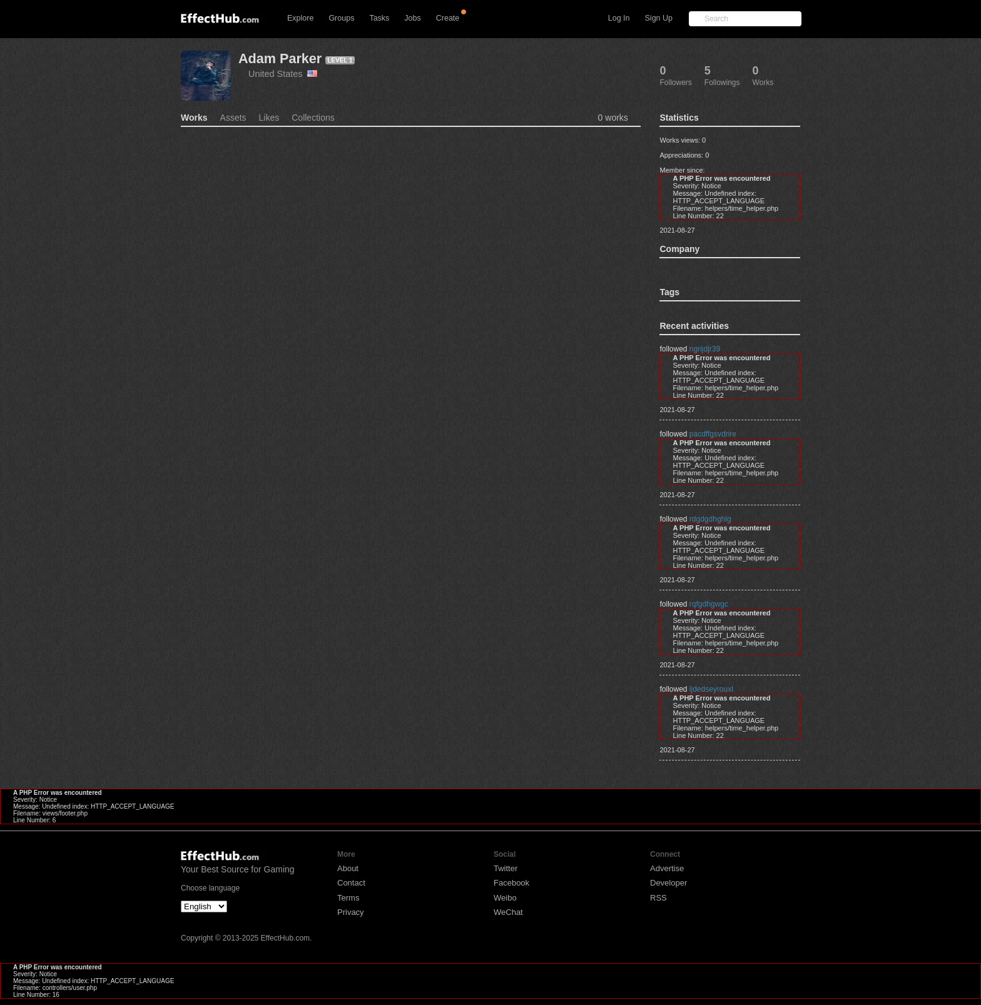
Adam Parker (280, 58)
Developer (668, 882)
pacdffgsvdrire (712, 434)
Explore (300, 18)
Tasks (379, 18)
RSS (658, 897)
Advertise (667, 868)
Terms (348, 897)
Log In (619, 18)
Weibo (505, 897)
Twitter (505, 868)
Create (448, 18)
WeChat (508, 912)
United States (282, 74)
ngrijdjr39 (704, 349)
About (347, 868)
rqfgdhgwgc (708, 604)
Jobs (412, 18)
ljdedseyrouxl (711, 689)
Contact (351, 882)
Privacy (350, 912)
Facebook (511, 882)
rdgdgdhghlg (710, 519)
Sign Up (659, 18)
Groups (341, 18)
